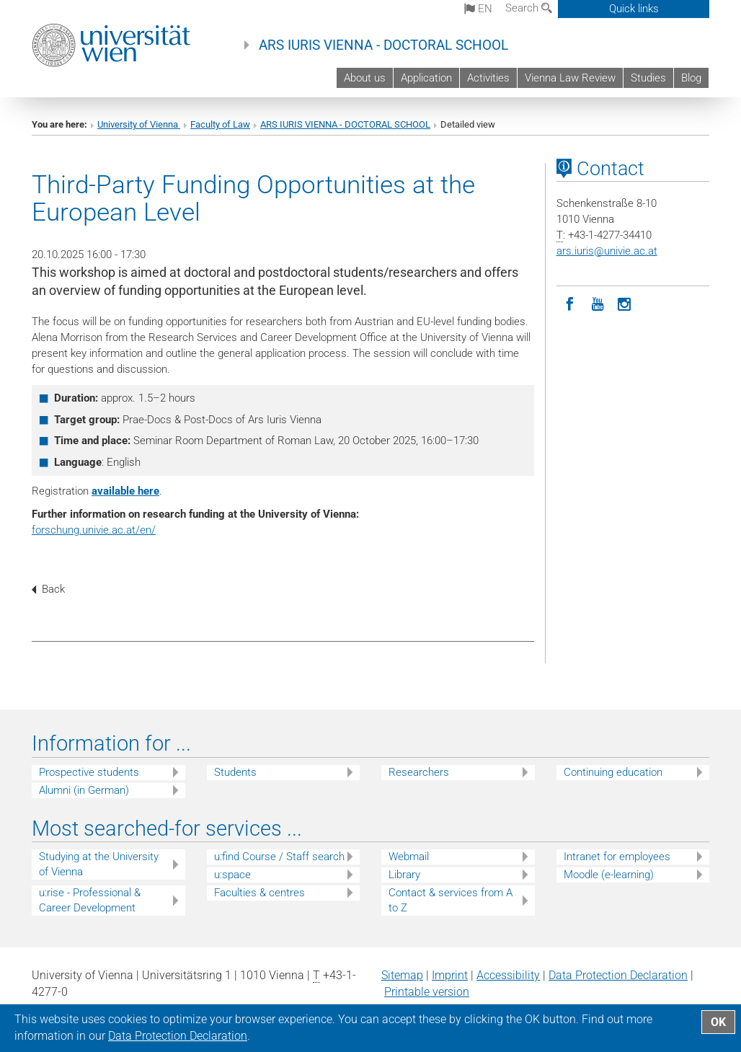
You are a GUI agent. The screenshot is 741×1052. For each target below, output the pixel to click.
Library (404, 874)
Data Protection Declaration (618, 975)
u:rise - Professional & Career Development (90, 900)
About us (365, 77)
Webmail (409, 856)
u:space (232, 874)
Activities (488, 77)
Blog (691, 77)
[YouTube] (597, 303)
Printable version (426, 992)
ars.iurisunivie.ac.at (606, 250)
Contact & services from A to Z (451, 900)
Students (235, 772)
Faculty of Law (220, 124)
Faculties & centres (259, 892)
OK (718, 1022)
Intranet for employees (617, 856)
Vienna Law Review (570, 77)
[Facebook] (570, 303)
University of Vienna (138, 124)
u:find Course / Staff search (279, 856)
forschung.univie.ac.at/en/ (94, 529)
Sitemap (402, 975)
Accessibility (508, 975)
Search (528, 7)
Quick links (634, 8)
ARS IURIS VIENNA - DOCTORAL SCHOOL (383, 45)
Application (426, 77)
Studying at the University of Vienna (99, 864)
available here (125, 491)
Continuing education (613, 772)
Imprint (450, 975)
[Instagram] (625, 303)
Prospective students (89, 772)
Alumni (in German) (84, 790)
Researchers (419, 772)
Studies (648, 77)
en (478, 8)
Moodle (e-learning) (609, 874)
